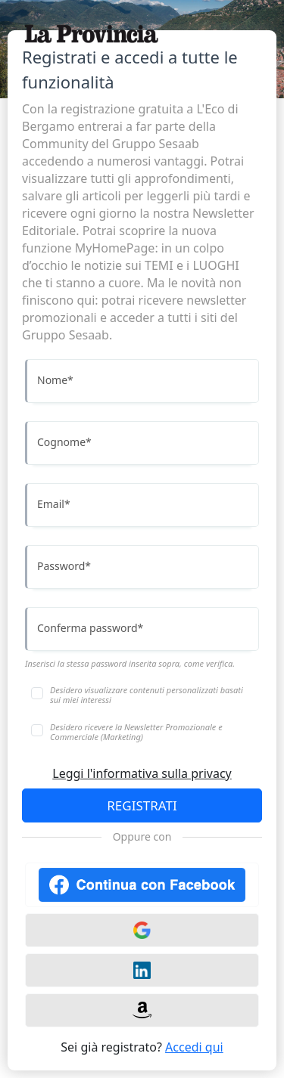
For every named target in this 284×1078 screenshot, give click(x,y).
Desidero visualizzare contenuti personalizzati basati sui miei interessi (146, 694)
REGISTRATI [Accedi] (141, 805)
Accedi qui (194, 1047)
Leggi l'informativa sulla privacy (141, 773)
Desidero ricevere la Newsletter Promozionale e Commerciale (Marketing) (136, 731)
